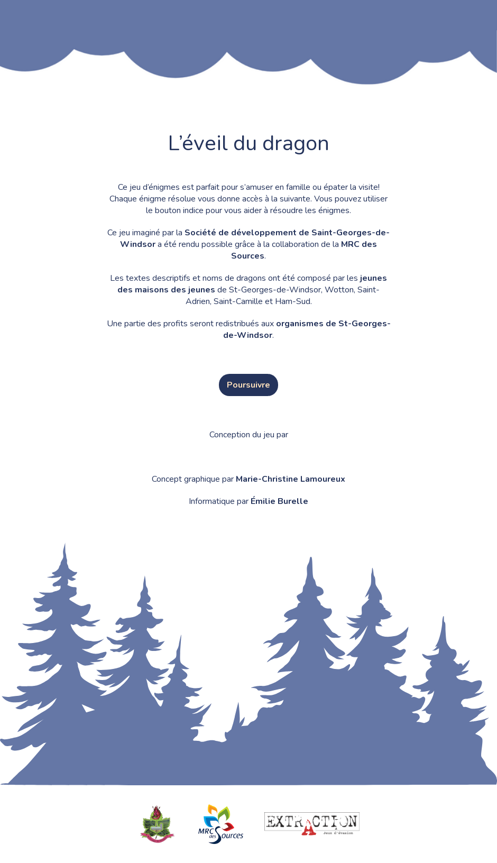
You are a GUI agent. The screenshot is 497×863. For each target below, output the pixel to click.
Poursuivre (248, 385)
